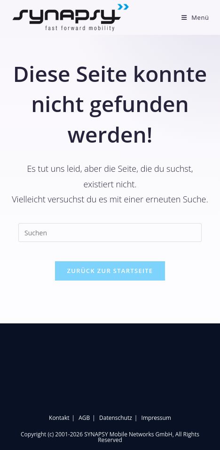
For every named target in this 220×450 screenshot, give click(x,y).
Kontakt (59, 418)
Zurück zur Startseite (110, 270)
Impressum (156, 418)
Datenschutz (115, 418)
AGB (84, 418)
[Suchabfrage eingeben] (110, 232)
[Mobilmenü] (195, 17)
